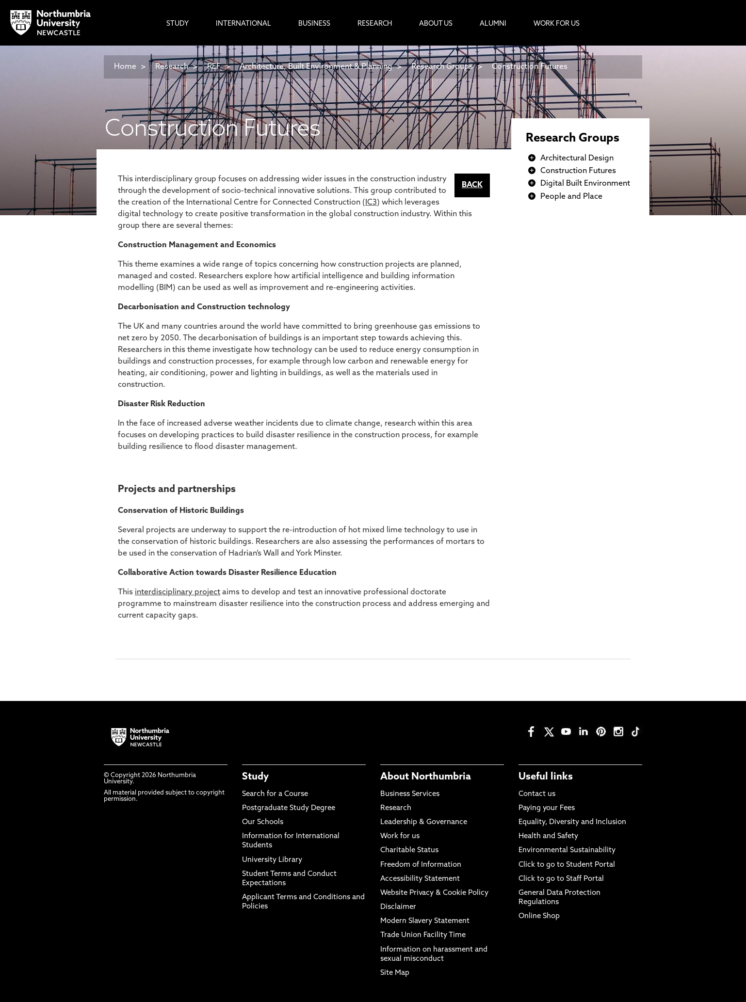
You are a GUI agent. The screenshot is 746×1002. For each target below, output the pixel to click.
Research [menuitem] (374, 24)
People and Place (571, 197)
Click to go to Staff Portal (561, 879)
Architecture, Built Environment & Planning (316, 67)
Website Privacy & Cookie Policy (434, 893)
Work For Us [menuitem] (557, 24)
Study (255, 777)
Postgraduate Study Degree (288, 808)
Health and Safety (548, 836)
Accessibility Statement (420, 879)
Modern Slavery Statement (425, 921)
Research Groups (442, 67)
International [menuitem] (243, 24)
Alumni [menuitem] (493, 24)
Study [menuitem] (177, 24)
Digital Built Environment (585, 184)
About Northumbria (425, 777)
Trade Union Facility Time (423, 935)
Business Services (409, 794)
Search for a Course (275, 794)
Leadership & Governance (423, 822)
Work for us (400, 836)
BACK (472, 185)
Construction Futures (530, 67)
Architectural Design (577, 158)
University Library (272, 860)
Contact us (537, 794)
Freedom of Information (420, 865)
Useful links (546, 777)
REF (214, 67)
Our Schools (262, 822)
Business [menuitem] (314, 24)
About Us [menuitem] (436, 24)
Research (171, 67)
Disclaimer (398, 907)
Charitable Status (409, 850)
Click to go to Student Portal (567, 865)
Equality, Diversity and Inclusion (572, 822)
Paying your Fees (547, 808)
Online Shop (539, 916)
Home (125, 67)
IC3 (371, 203)
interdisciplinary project (177, 592)
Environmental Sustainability (567, 850)
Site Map (394, 973)
